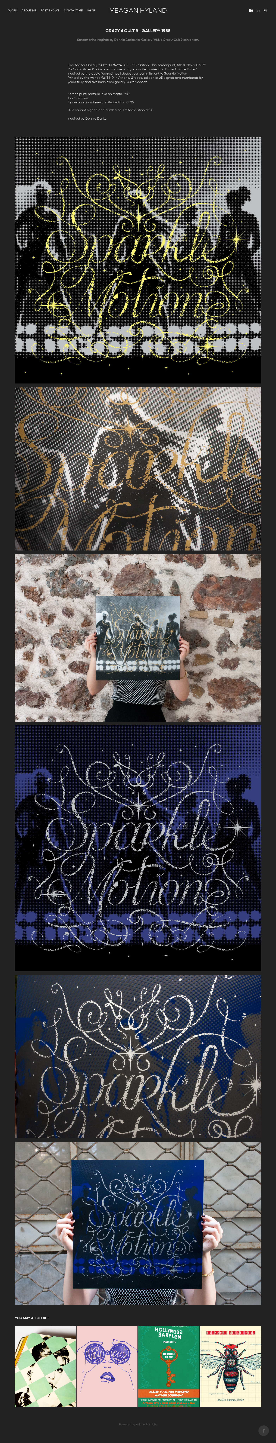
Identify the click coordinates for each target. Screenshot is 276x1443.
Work (12, 10)
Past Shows (50, 10)
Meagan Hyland (138, 10)
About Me (28, 10)
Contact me (73, 10)
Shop (91, 10)
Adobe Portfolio (146, 1424)
